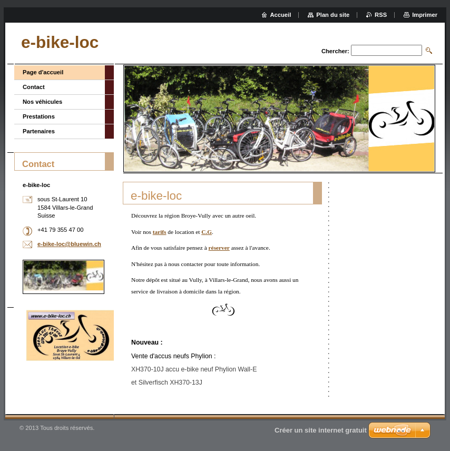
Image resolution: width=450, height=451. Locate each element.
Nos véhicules (42, 102)
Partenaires (39, 131)
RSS (381, 15)
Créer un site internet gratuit (321, 430)
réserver (219, 247)
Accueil (280, 15)
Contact (34, 87)
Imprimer (424, 15)
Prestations (39, 116)
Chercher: (335, 51)
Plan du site (332, 15)
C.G (206, 232)
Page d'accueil (43, 72)
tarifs (160, 232)
